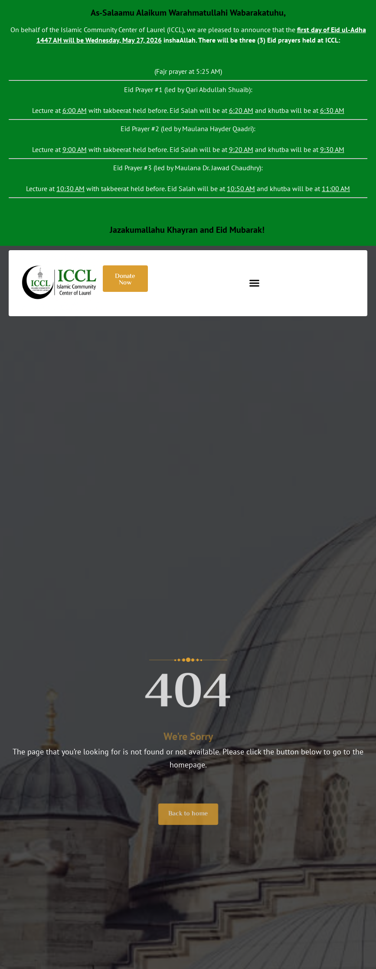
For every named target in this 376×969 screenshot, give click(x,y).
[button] (254, 283)
